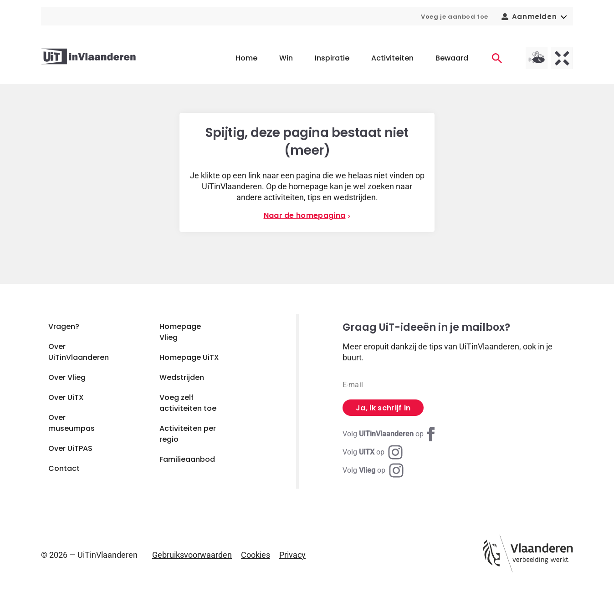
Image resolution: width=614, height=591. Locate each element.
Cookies (255, 555)
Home (246, 58)
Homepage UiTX (189, 357)
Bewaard (451, 58)
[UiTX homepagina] (562, 58)
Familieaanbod (187, 459)
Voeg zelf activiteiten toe (187, 403)
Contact (64, 468)
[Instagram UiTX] (373, 452)
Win (286, 58)
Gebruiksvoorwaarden (192, 555)
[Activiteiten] (496, 58)
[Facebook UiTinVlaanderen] (390, 434)
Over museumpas (71, 423)
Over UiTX (66, 397)
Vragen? (63, 326)
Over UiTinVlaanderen (78, 352)
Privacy (292, 555)
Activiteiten (392, 58)
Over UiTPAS (70, 448)
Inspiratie (332, 58)
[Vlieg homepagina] (536, 58)
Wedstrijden (181, 377)
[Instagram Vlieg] (373, 470)
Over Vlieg (67, 377)
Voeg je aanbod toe (454, 16)
